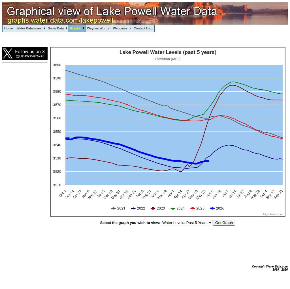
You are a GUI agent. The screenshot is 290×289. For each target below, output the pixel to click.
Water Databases (29, 28)
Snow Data (56, 28)
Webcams (120, 28)
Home (8, 28)
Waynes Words (98, 28)
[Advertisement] (25, 160)
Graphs (75, 28)
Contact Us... (143, 28)
